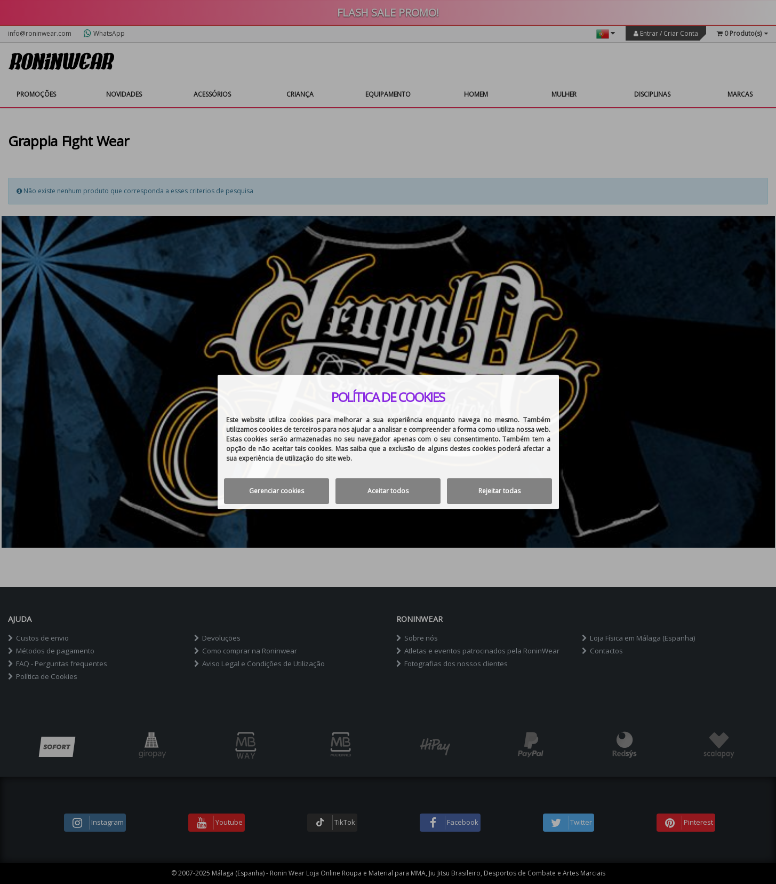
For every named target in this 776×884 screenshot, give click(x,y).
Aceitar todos (388, 490)
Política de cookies (388, 397)
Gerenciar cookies (276, 490)
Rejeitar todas (499, 490)
